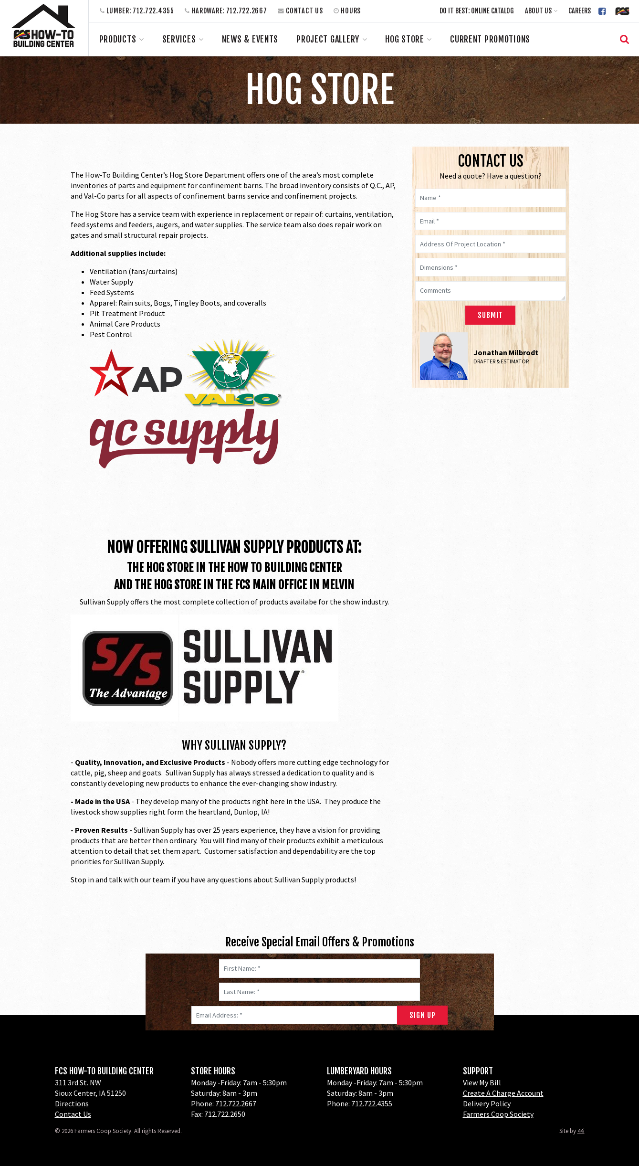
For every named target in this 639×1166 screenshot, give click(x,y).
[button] (541, 11)
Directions (72, 1103)
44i (581, 1131)
